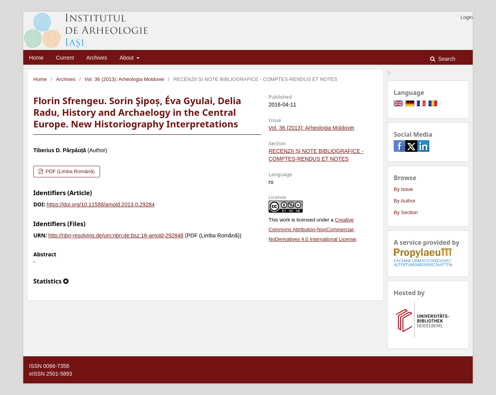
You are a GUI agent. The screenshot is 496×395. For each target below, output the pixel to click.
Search (446, 59)
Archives (96, 58)
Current (65, 58)
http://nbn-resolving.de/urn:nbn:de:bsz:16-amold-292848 (116, 235)
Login (466, 17)
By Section (406, 212)
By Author (404, 201)
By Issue (403, 189)
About (127, 58)
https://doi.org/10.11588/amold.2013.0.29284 (100, 204)
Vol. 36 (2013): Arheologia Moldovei (124, 79)
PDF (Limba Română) (69, 171)
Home (36, 58)
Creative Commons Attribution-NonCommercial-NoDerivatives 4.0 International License (312, 229)
